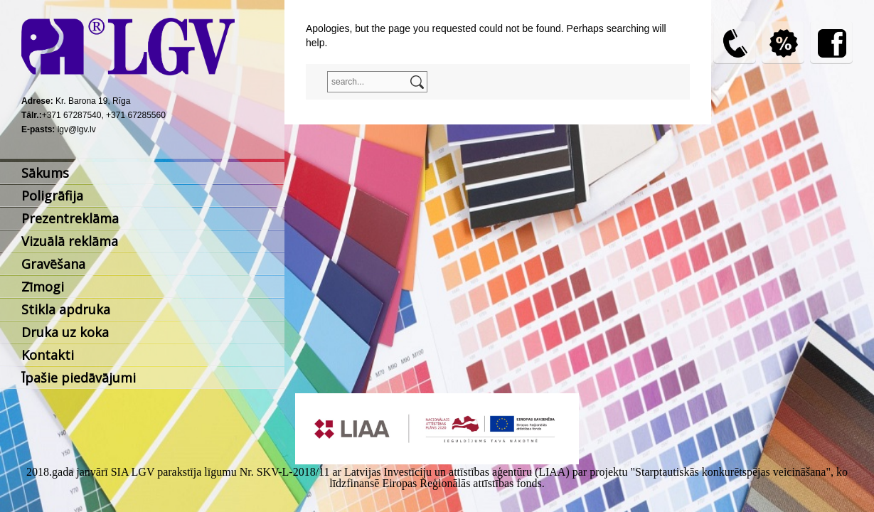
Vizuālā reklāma (69, 241)
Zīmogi (42, 286)
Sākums (45, 173)
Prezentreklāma (70, 218)
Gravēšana (53, 264)
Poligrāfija (52, 195)
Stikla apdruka (65, 309)
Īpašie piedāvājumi (78, 377)
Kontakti (47, 355)
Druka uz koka (65, 332)
